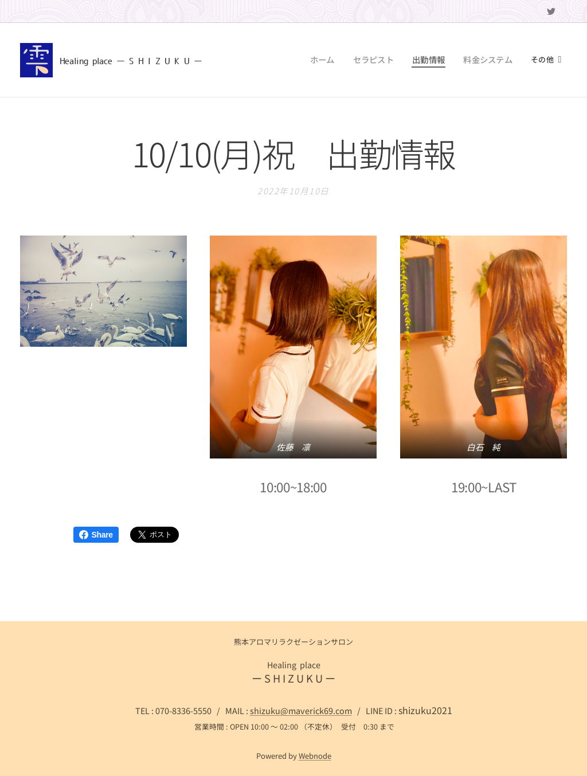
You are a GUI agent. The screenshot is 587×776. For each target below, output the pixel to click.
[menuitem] (251, 60)
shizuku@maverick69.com (301, 710)
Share (96, 534)
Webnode (315, 755)
